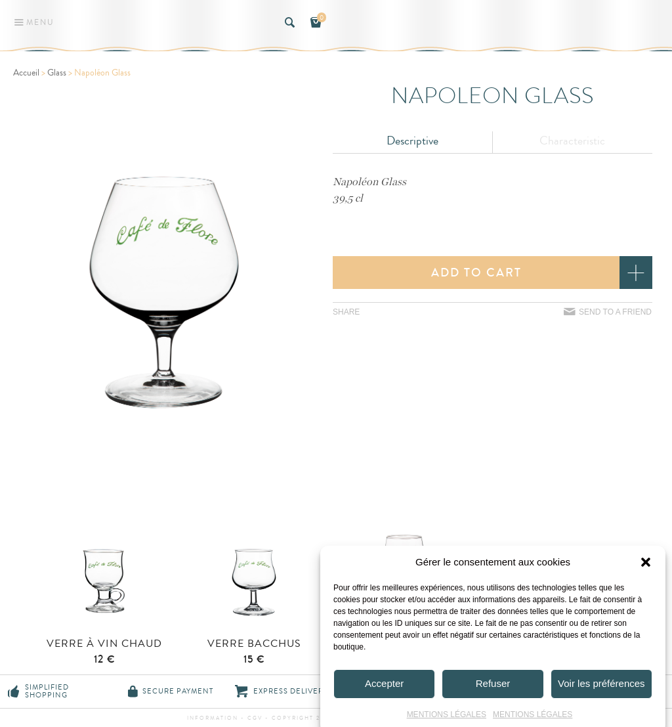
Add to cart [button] (476, 272)
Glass (56, 72)
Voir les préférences (601, 696)
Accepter (384, 696)
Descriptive (412, 140)
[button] (645, 574)
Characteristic (572, 140)
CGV (254, 718)
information (214, 718)
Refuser (493, 696)
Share (346, 312)
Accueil (26, 72)
